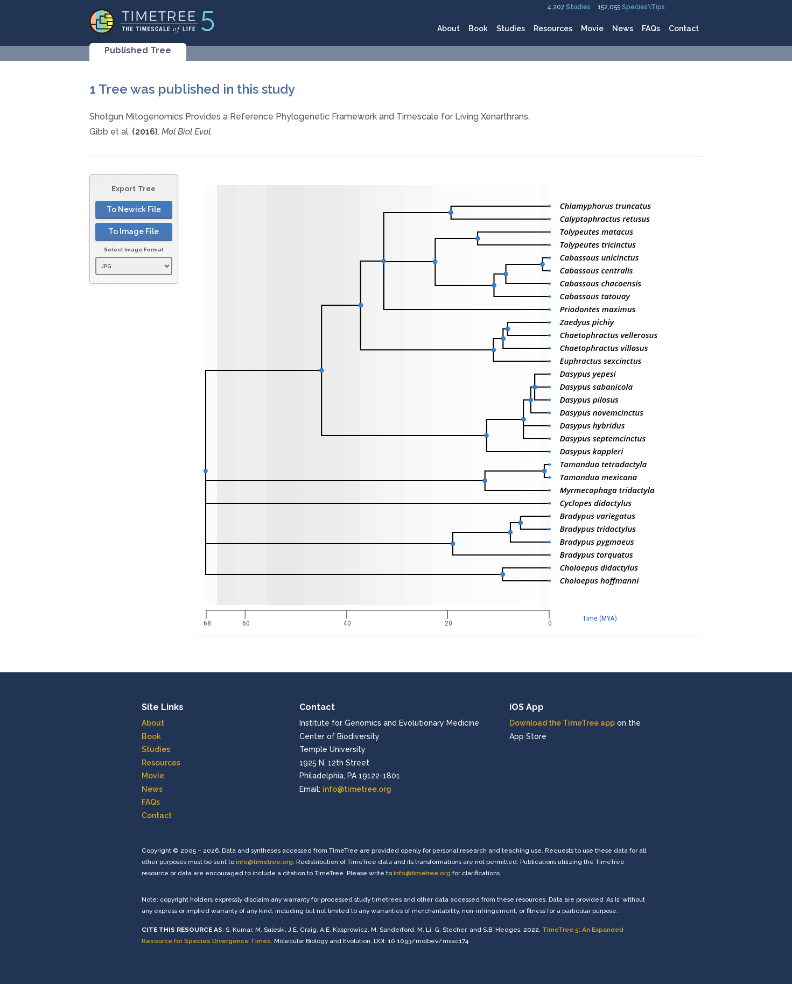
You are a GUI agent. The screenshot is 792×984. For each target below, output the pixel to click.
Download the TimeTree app (562, 723)
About (448, 28)
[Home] (152, 21)
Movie (592, 28)
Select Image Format (134, 249)
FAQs (651, 28)
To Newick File (134, 209)
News (622, 28)
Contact (684, 28)
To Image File (133, 231)
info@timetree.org (357, 789)
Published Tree (137, 50)
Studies (578, 7)
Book (478, 28)
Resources (553, 28)
